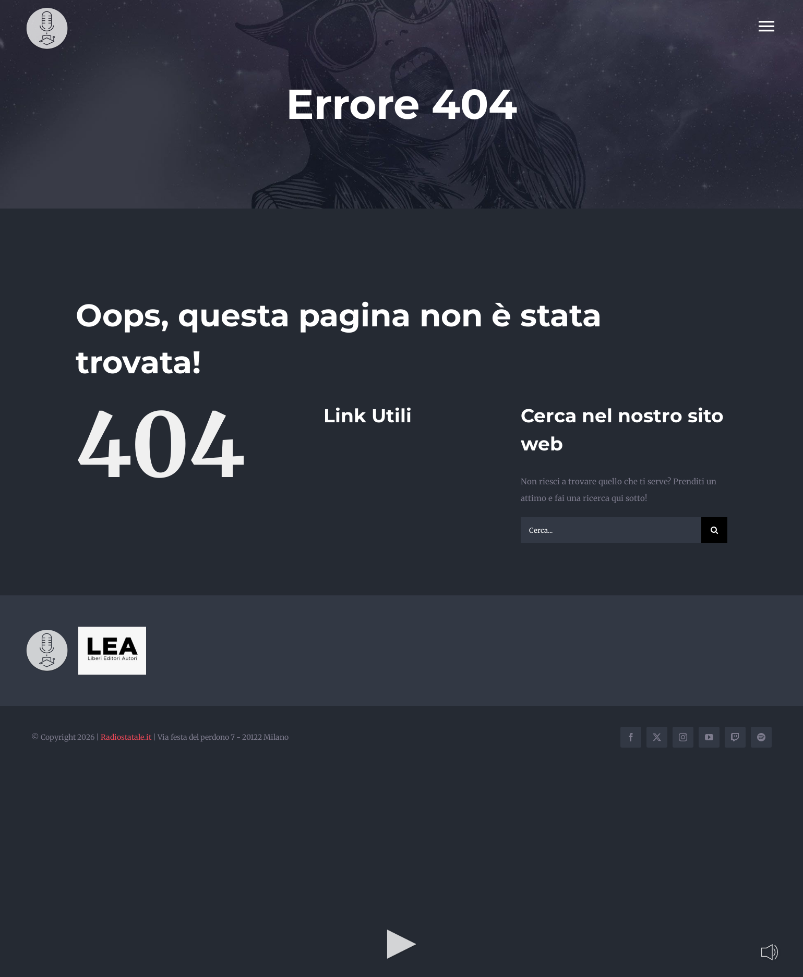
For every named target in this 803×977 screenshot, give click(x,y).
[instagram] (683, 737)
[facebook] (630, 737)
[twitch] (735, 737)
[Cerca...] (611, 530)
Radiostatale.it (126, 737)
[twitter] (656, 737)
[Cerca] (714, 530)
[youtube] (709, 737)
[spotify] (761, 737)
